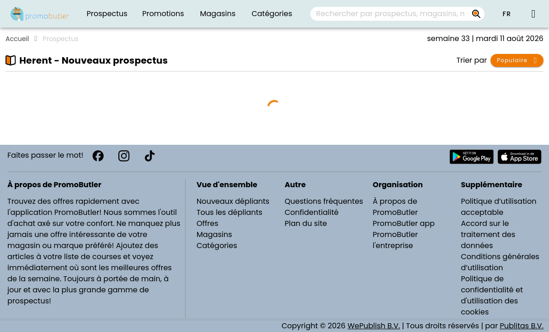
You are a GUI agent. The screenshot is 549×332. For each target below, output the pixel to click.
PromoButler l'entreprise (395, 240)
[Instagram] (124, 156)
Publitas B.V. (521, 325)
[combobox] (397, 14)
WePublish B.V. (373, 325)
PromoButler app (404, 223)
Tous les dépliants (230, 212)
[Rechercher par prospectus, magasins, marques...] (476, 14)
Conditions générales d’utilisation (500, 262)
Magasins (214, 234)
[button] (506, 14)
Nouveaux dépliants (233, 201)
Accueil (17, 38)
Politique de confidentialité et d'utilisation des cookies (492, 295)
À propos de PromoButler (395, 207)
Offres (207, 223)
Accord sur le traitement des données (488, 234)
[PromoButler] (39, 14)
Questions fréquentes (324, 201)
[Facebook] (98, 156)
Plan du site (306, 223)
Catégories (217, 245)
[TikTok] (149, 156)
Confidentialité (312, 212)
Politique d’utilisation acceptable (499, 207)
